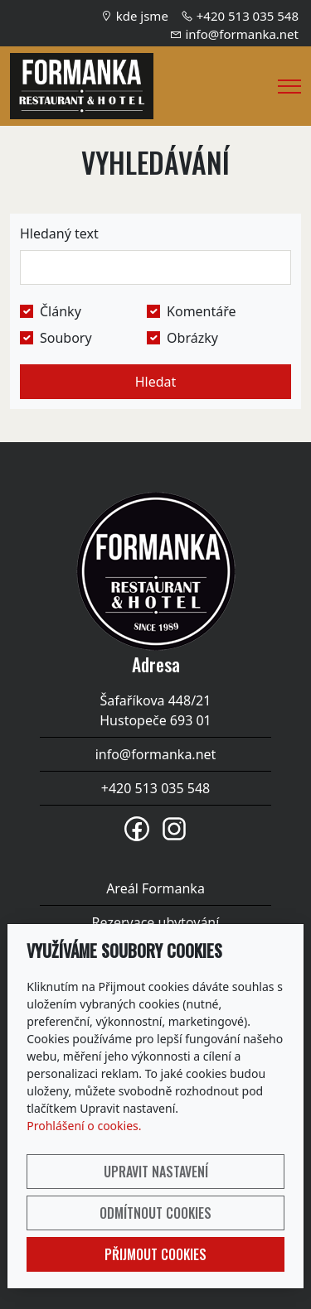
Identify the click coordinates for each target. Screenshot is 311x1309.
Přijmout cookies (155, 1254)
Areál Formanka (155, 888)
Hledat (156, 382)
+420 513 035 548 (248, 15)
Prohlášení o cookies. (84, 1125)
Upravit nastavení (156, 1171)
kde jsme (142, 15)
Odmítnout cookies (155, 1213)
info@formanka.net (242, 34)
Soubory (66, 338)
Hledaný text (59, 233)
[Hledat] (155, 267)
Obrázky (192, 338)
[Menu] (289, 86)
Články (60, 311)
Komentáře (201, 311)
